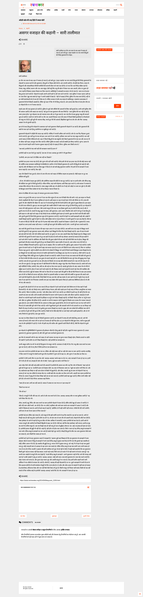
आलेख (56, 10)
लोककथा (99, 10)
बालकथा (23, 10)
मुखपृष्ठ (61, 588)
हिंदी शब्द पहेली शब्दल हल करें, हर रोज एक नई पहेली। (34, 23)
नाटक (76, 10)
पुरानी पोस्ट (86, 516)
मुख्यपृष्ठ (54, 516)
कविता (48, 10)
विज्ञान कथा (39, 14)
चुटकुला (23, 14)
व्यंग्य (69, 10)
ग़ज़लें (63, 10)
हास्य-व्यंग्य (40, 10)
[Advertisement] (109, 31)
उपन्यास (91, 10)
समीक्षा (108, 10)
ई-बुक (30, 14)
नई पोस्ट (22, 516)
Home (21, 28)
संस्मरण (83, 10)
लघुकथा (31, 10)
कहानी (115, 10)
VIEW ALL (118, 116)
